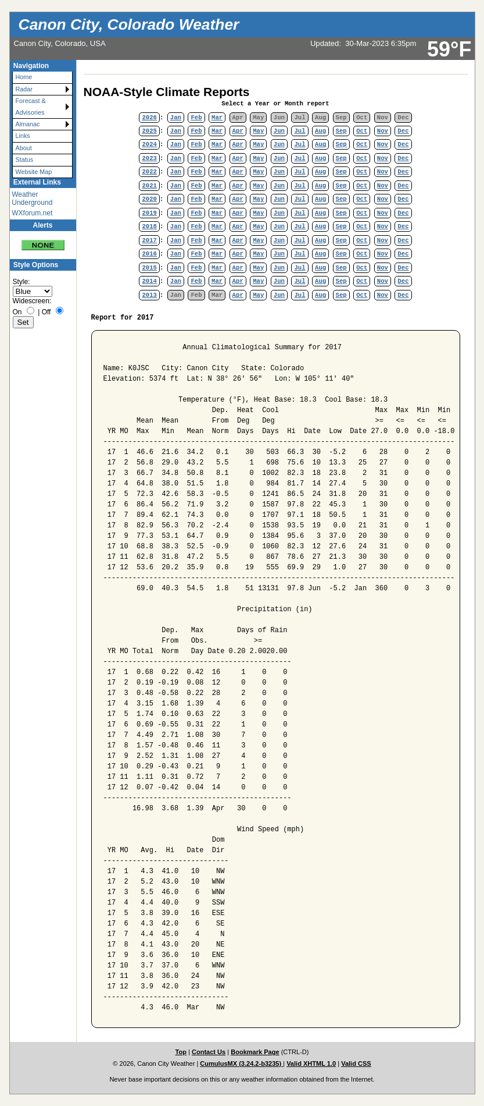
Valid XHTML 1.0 (311, 1063)
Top (181, 1051)
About (24, 147)
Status (25, 159)
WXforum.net (32, 213)
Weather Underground (32, 198)
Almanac (28, 123)
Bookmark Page (255, 1051)
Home (24, 76)
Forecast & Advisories (31, 106)
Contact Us (208, 1051)
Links (23, 135)
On (17, 312)
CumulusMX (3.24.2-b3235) (241, 1063)
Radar (24, 89)
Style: (21, 282)
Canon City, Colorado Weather (129, 24)
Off (46, 312)
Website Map (34, 171)
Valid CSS (356, 1063)
